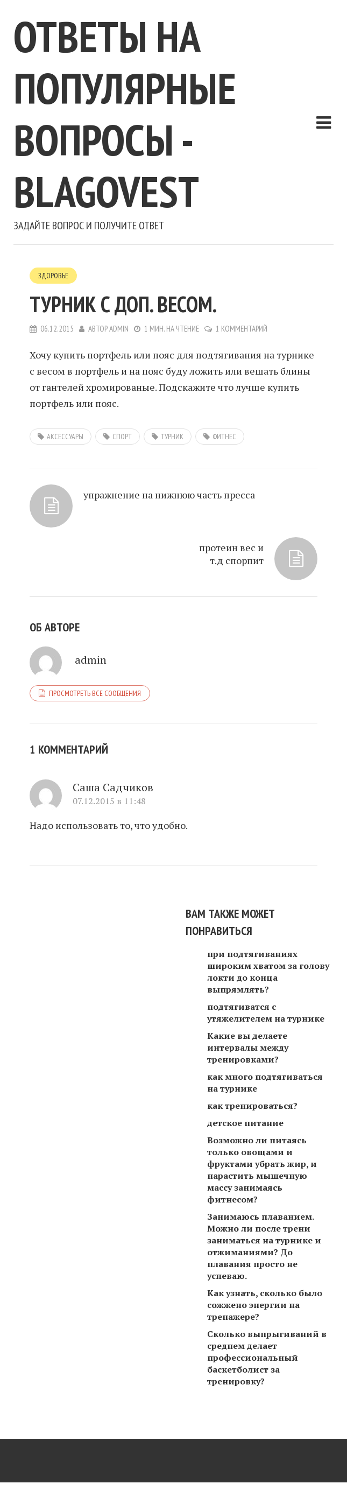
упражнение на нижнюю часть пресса (169, 494)
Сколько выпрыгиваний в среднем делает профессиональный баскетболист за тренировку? (267, 1357)
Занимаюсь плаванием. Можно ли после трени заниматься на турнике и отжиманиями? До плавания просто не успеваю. (264, 1246)
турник (172, 436)
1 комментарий (241, 328)
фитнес (224, 436)
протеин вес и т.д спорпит (231, 554)
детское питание (245, 1123)
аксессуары (65, 436)
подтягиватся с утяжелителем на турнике (265, 1012)
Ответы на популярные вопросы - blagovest (124, 114)
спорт (122, 436)
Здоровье (53, 275)
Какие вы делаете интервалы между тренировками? (247, 1047)
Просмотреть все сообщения (95, 693)
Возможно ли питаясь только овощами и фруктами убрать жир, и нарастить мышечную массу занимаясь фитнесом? (262, 1169)
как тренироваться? (252, 1106)
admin (119, 328)
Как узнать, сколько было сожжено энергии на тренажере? (264, 1305)
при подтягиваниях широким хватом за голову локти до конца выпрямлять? (268, 971)
